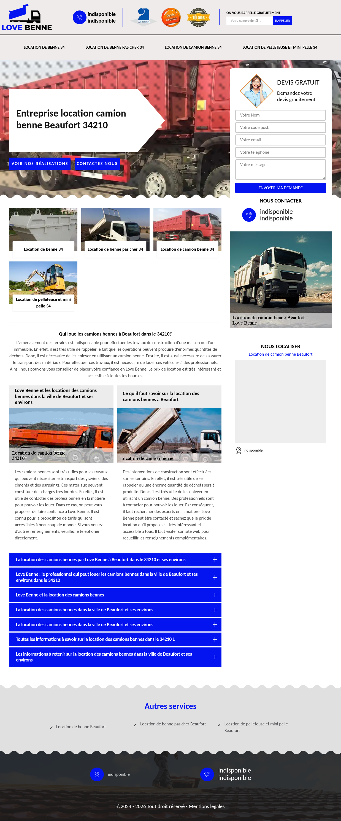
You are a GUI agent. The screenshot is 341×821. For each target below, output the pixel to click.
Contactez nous (97, 163)
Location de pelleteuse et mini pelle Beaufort (256, 727)
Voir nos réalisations (40, 163)
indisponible (102, 14)
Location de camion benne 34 (193, 47)
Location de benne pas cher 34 (115, 47)
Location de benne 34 (44, 47)
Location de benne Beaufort (81, 726)
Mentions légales (207, 806)
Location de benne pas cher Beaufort (173, 724)
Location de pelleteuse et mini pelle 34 (280, 47)
